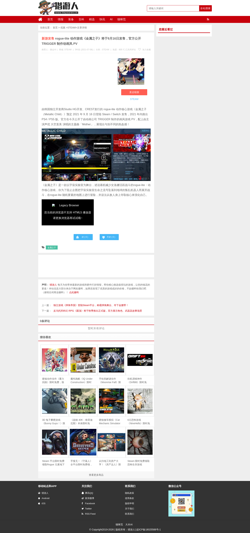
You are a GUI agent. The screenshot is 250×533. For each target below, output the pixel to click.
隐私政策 (129, 493)
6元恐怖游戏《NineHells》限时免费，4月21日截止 (138, 421)
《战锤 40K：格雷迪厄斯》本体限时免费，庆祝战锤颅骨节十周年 (81, 421)
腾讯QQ (87, 493)
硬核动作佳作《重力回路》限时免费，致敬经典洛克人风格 (53, 380)
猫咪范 (121, 19)
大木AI (128, 524)
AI (111, 19)
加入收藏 (144, 49)
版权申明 (129, 503)
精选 (92, 19)
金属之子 (52, 247)
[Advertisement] (78, 81)
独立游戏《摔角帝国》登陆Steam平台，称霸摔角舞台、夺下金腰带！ (90, 305)
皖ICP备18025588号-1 (148, 529)
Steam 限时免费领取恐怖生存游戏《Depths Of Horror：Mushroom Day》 (138, 463)
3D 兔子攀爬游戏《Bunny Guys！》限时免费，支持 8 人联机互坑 (53, 421)
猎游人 (43, 493)
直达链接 (134, 92)
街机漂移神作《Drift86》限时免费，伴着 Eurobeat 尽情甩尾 (137, 380)
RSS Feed (88, 514)
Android (43, 498)
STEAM (71, 27)
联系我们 (129, 514)
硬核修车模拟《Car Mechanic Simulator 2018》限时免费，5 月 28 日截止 (109, 421)
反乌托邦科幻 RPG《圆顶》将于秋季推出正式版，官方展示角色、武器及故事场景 (97, 310)
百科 (81, 19)
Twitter (87, 508)
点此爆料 (74, 292)
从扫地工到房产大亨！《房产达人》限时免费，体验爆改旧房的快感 (110, 463)
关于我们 (129, 508)
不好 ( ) (111, 237)
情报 (60, 19)
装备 (71, 19)
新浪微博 (88, 498)
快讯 (102, 19)
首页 (50, 19)
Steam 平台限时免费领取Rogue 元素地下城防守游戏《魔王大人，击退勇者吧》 (53, 463)
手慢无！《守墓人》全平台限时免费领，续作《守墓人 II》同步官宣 (81, 463)
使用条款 (129, 498)
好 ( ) (85, 237)
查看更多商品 (96, 474)
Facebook (88, 503)
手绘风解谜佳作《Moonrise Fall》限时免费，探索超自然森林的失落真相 (110, 380)
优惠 (62, 27)
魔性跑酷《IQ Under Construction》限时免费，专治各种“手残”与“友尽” (81, 380)
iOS (41, 503)
